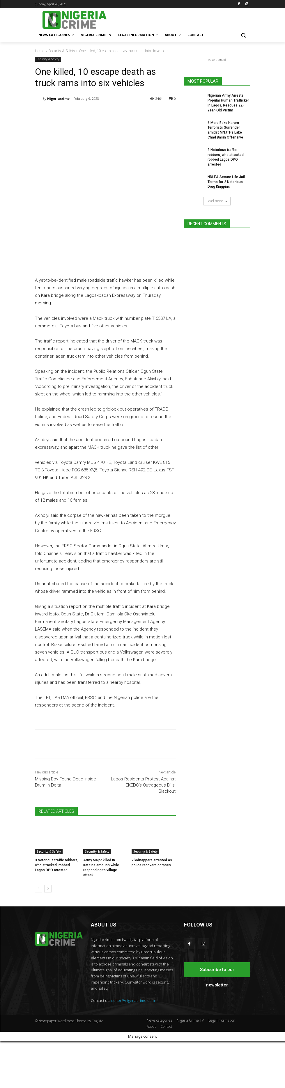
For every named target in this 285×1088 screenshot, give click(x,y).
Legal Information (221, 1067)
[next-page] (48, 936)
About (151, 1073)
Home (40, 50)
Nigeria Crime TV (190, 1067)
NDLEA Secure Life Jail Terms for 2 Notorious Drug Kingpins (226, 182)
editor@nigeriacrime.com (133, 1047)
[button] (243, 35)
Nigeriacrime (58, 98)
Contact (166, 1073)
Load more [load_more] (217, 200)
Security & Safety (61, 50)
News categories (159, 1067)
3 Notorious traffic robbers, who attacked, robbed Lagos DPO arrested (56, 912)
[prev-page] (38, 936)
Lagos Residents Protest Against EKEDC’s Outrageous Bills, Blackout (143, 832)
